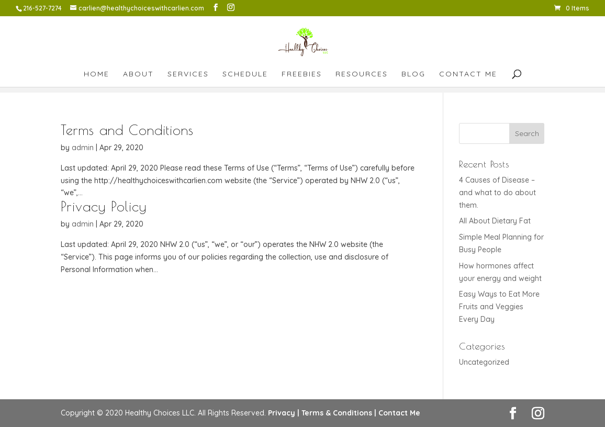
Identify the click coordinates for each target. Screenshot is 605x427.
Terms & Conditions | (338, 413)
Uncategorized (484, 362)
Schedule (245, 74)
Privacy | (283, 413)
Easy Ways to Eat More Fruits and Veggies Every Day (499, 306)
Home (96, 74)
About (138, 74)
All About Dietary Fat (495, 221)
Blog (413, 74)
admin (83, 147)
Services (188, 74)
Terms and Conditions (127, 130)
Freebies (302, 74)
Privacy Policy (104, 206)
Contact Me (468, 74)
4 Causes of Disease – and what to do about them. (497, 192)
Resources (361, 74)
